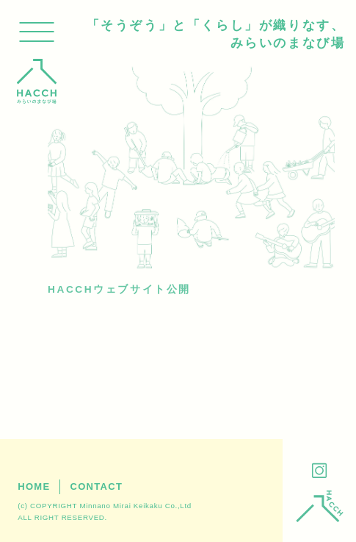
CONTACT (96, 486)
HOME (34, 486)
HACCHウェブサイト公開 (119, 289)
